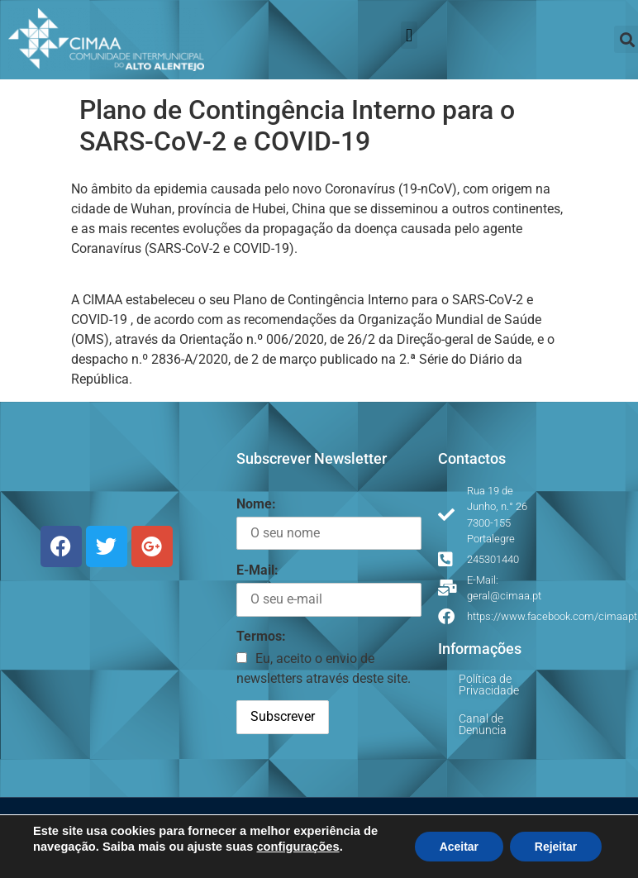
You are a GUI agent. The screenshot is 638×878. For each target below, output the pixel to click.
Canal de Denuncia (483, 724)
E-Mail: (257, 570)
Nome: (256, 504)
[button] (409, 35)
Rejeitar (556, 846)
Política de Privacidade (489, 684)
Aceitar (458, 846)
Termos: (261, 636)
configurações (297, 846)
